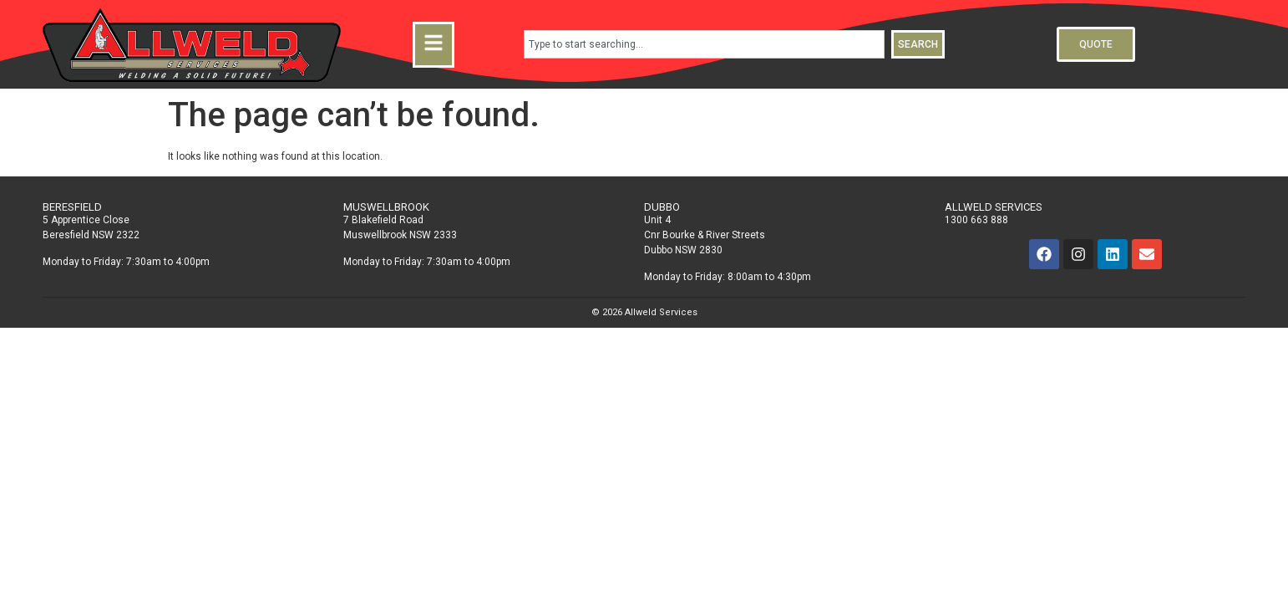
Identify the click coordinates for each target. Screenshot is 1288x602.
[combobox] (704, 44)
